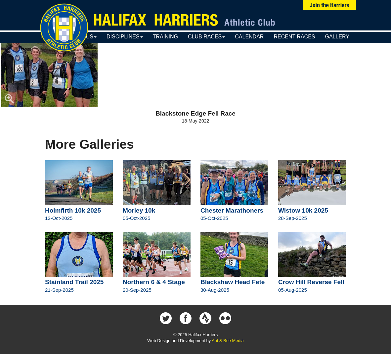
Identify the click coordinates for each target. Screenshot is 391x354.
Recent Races (294, 36)
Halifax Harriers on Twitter (165, 318)
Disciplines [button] (125, 36)
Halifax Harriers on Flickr (225, 318)
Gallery (337, 36)
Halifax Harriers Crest (64, 27)
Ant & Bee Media (228, 340)
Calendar (249, 36)
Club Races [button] (206, 36)
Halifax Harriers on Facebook (185, 318)
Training (165, 36)
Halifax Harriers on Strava (205, 318)
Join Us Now (329, 5)
